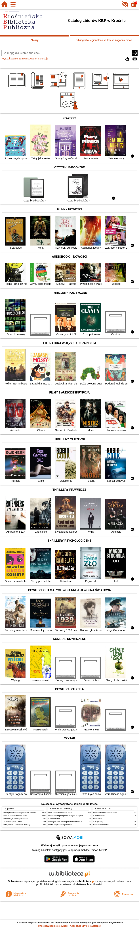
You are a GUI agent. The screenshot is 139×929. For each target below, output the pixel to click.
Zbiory (35, 40)
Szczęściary (98, 822)
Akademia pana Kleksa (12, 822)
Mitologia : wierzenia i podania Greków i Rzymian (23, 813)
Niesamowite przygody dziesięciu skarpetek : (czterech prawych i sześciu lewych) (81, 816)
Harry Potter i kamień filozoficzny (16, 825)
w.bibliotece (85, 881)
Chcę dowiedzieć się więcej (53, 925)
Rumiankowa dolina (101, 825)
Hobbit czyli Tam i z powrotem (15, 819)
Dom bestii (97, 819)
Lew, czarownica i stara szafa (15, 816)
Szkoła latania (54, 819)
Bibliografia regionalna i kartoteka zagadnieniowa (104, 40)
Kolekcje (43, 58)
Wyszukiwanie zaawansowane (19, 58)
